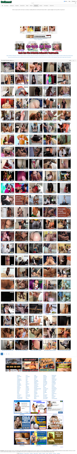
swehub (35, 377)
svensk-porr (54, 380)
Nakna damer (60, 57)
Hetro (66, 1)
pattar (53, 394)
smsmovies (36, 386)
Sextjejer (57, 55)
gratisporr (27, 383)
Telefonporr (37, 55)
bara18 (53, 397)
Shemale (73, 1)
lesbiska (35, 392)
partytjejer (19, 383)
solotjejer (53, 381)
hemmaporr (28, 396)
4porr (27, 382)
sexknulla (45, 376)
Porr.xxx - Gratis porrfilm (38, 39)
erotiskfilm (54, 376)
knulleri (18, 386)
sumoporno (19, 394)
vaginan (27, 386)
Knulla (52, 57)
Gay (69, 1)
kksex (35, 394)
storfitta (44, 380)
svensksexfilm (54, 398)
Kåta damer (69, 57)
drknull (27, 381)
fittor (26, 380)
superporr (36, 385)
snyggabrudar (19, 398)
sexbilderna (19, 380)
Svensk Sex (45, 57)
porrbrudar (45, 382)
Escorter (27, 57)
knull (26, 377)
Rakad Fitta (41, 57)
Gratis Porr (37, 57)
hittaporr (35, 382)
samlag (27, 387)
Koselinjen (28, 55)
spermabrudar (19, 397)
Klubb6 (64, 55)
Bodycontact (71, 55)
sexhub (44, 387)
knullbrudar (19, 376)
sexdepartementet (37, 388)
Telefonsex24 (32, 55)
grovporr (27, 392)
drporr (35, 397)
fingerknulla (54, 375)
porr (44, 393)
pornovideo (45, 398)
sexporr (44, 375)
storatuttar (54, 396)
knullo (18, 393)
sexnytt (27, 398)
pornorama (54, 387)
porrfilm (18, 381)
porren (27, 391)
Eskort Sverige (47, 55)
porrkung (27, 388)
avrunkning (28, 394)
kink (26, 397)
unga (35, 375)
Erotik (34, 57)
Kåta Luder (10, 57)
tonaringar (28, 376)
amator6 (53, 377)
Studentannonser (23, 57)
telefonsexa (36, 383)
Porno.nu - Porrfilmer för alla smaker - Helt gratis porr (38, 38)
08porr (35, 398)
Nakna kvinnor (17, 57)
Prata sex (25, 55)
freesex (53, 385)
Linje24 (7, 55)
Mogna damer (64, 57)
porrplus (35, 387)
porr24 (35, 391)
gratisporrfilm (36, 396)
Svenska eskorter (53, 55)
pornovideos (45, 397)
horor (27, 375)
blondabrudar (54, 388)
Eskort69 (13, 57)
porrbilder (45, 392)
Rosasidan (61, 55)
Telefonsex (18, 55)
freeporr (53, 386)
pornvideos (45, 394)
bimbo (18, 391)
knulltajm (35, 393)
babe (18, 392)
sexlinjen (35, 376)
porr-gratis (45, 383)
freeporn (18, 388)
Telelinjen (10, 55)
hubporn (18, 396)
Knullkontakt (31, 57)
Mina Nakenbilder (42, 55)
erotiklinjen (54, 382)
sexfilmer (45, 377)
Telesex (22, 55)
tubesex (18, 375)
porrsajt (44, 391)
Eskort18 (67, 55)
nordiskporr (19, 385)
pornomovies (45, 388)
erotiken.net (21, 453)
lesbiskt (44, 385)
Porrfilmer (49, 57)
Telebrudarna (14, 55)
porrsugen (36, 380)
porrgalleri (45, 381)
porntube (45, 396)
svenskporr (54, 383)
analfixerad (36, 381)
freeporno (19, 387)
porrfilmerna (54, 393)
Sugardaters (55, 57)
